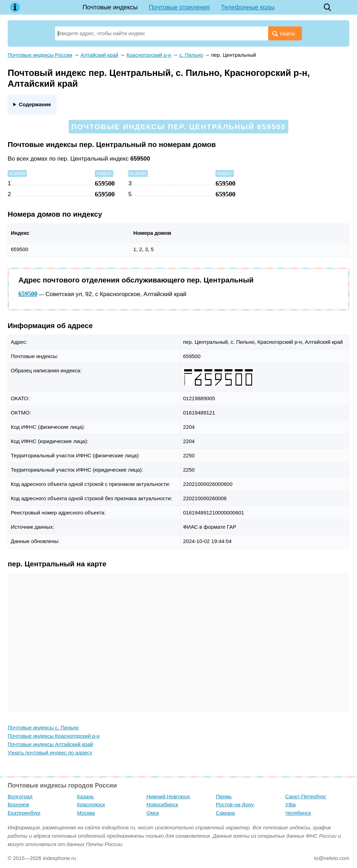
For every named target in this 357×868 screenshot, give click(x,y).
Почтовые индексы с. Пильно (43, 727)
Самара (225, 813)
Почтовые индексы (110, 7)
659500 (27, 293)
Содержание (35, 104)
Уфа (290, 804)
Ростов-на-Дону (235, 804)
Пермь (224, 796)
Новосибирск (162, 804)
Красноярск (91, 804)
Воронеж (18, 804)
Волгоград (20, 796)
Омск (152, 813)
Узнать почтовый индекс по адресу (50, 752)
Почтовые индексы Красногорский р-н (54, 736)
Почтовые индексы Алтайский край (50, 744)
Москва (86, 813)
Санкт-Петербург (305, 796)
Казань (85, 796)
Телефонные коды (248, 7)
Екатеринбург (24, 813)
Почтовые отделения (179, 7)
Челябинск (298, 813)
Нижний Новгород (168, 796)
